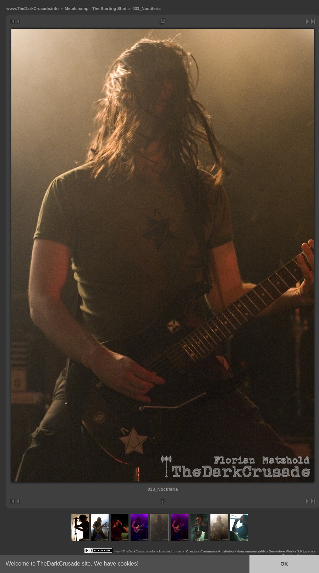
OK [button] (284, 564)
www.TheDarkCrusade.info (32, 8)
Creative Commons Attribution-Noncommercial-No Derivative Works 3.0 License (250, 551)
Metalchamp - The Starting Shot (95, 8)
